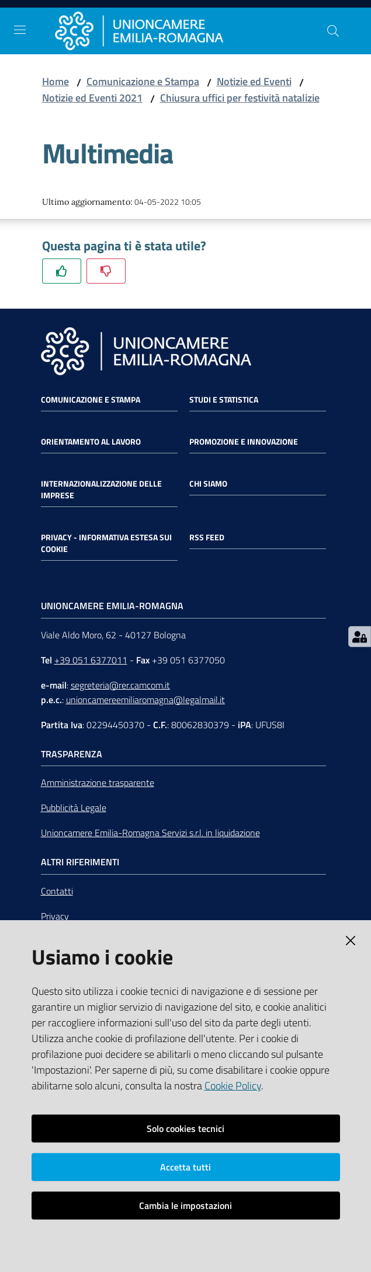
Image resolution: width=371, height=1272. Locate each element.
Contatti (57, 891)
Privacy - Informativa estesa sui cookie (106, 543)
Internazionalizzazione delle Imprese (101, 489)
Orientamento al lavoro (91, 442)
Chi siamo (208, 484)
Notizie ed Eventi (254, 81)
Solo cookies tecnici (185, 1128)
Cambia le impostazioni (185, 1205)
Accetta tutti (185, 1167)
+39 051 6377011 (90, 660)
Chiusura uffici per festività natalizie (240, 98)
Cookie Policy (232, 1085)
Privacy (55, 916)
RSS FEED (206, 537)
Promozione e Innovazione (243, 442)
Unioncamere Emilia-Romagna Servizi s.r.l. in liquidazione (150, 833)
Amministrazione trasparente (97, 782)
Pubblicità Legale (73, 808)
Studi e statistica (223, 400)
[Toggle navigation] (20, 30)
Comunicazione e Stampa (142, 81)
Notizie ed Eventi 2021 (92, 98)
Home (55, 81)
